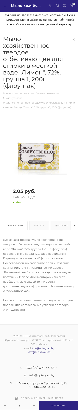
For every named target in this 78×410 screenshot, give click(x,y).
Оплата (39, 225)
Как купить (15, 225)
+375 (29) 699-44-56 (39, 367)
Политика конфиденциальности (42, 398)
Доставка (61, 225)
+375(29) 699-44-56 (39, 352)
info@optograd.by (43, 348)
